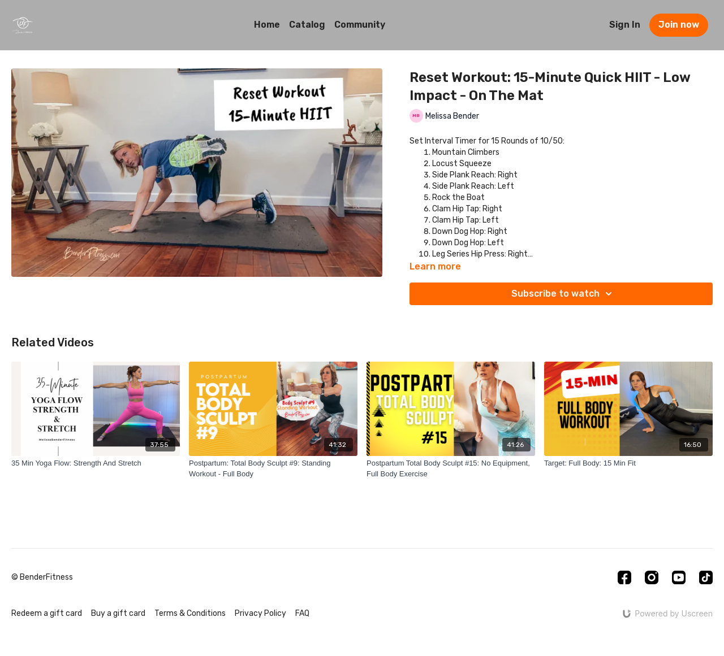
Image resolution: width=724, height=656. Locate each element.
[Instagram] (651, 577)
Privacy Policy (260, 613)
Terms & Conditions (190, 613)
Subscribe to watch (563, 294)
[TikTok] (706, 577)
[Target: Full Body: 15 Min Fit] (628, 463)
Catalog (307, 24)
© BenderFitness (42, 577)
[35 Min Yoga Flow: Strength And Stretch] (95, 463)
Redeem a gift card (46, 613)
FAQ (302, 613)
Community (359, 24)
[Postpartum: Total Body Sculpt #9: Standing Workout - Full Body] (273, 469)
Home (267, 24)
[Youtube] (679, 577)
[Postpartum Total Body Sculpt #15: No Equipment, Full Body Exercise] (451, 469)
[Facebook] (624, 577)
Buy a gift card (118, 613)
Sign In (624, 24)
